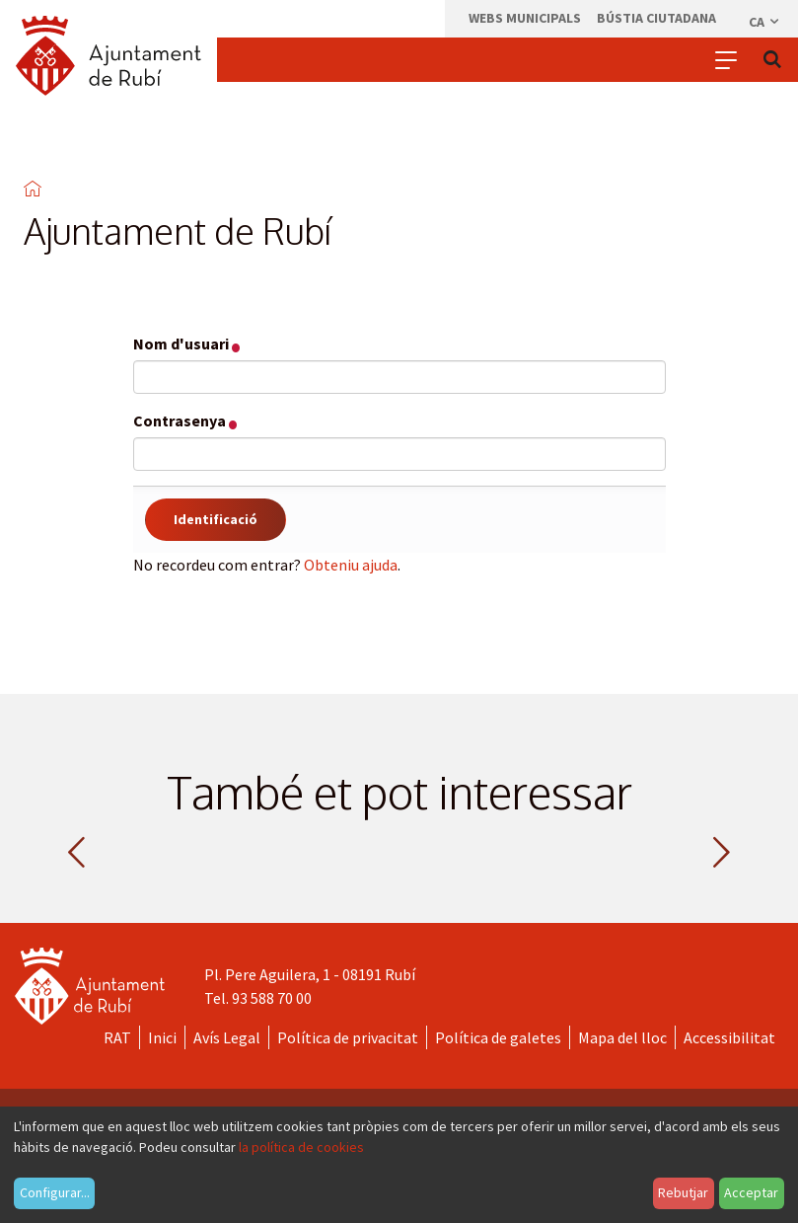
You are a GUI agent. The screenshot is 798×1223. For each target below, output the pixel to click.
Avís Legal (226, 1037)
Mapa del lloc (622, 1037)
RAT (117, 1037)
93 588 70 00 (272, 998)
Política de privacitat (347, 1037)
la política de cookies (301, 1147)
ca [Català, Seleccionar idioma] (765, 22)
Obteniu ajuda (351, 564)
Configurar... (55, 1192)
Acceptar (751, 1192)
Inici (162, 1037)
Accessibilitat (729, 1037)
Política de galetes (498, 1037)
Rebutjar (683, 1192)
